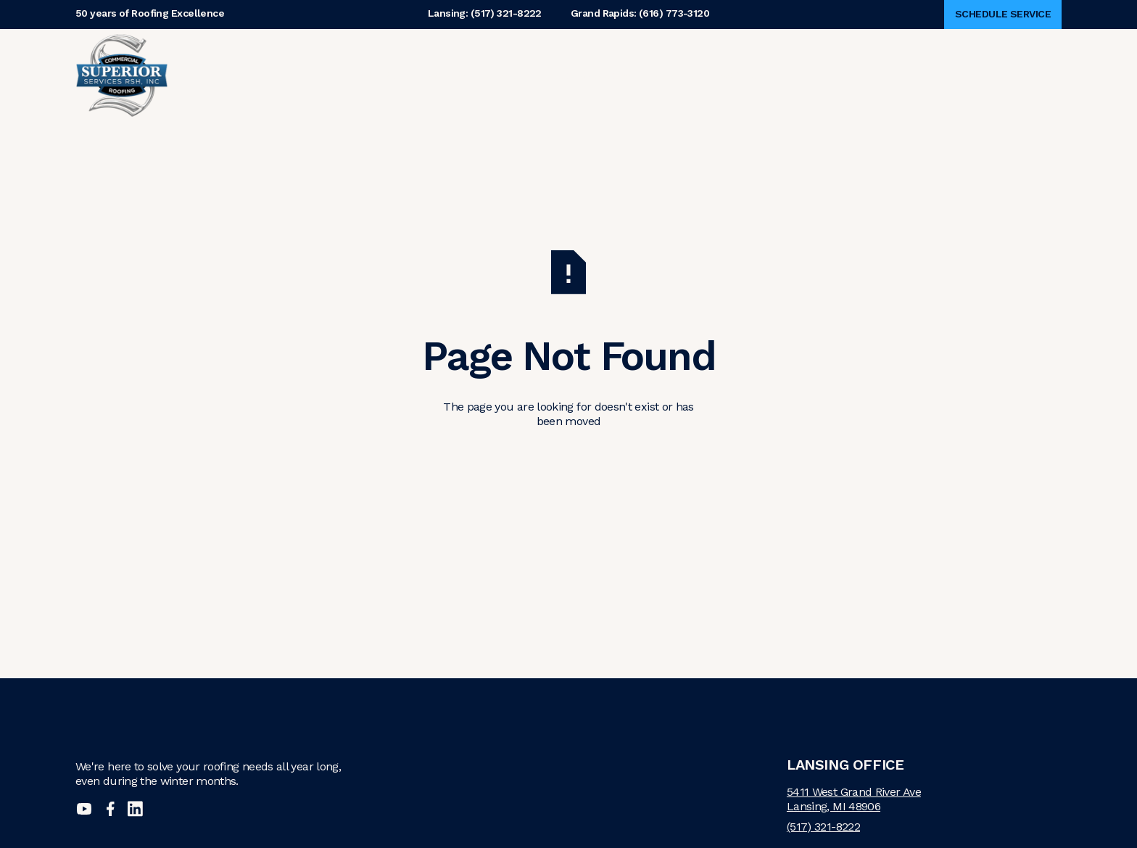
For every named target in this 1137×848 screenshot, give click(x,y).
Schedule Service (1003, 14)
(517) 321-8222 (823, 826)
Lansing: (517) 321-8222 (485, 14)
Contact (746, 75)
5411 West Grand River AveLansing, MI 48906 (854, 799)
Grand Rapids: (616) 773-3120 (640, 14)
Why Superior (406, 75)
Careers (676, 75)
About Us (514, 75)
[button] (415, 75)
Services (588, 75)
